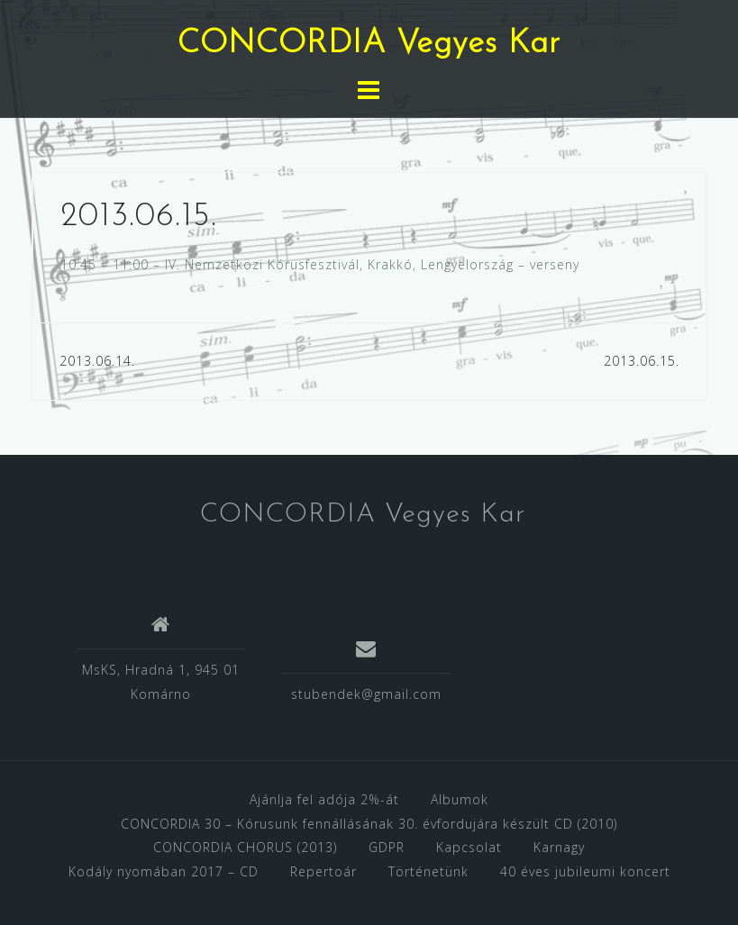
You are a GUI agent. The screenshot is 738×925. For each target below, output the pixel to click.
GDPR (387, 847)
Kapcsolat (469, 847)
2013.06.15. (641, 360)
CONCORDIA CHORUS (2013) (245, 847)
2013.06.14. (97, 360)
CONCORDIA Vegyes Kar (369, 44)
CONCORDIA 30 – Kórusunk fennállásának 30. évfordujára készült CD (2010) (369, 823)
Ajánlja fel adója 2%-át (324, 799)
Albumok (459, 799)
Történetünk (428, 871)
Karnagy (559, 847)
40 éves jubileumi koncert (585, 871)
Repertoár (323, 871)
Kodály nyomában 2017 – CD (163, 871)
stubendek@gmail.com (366, 694)
